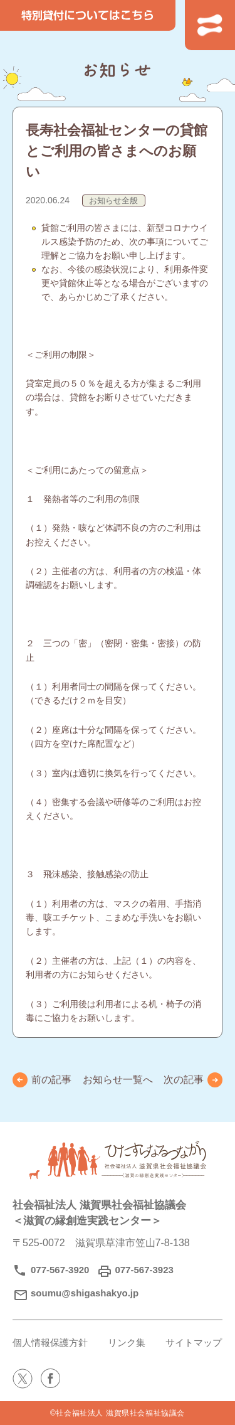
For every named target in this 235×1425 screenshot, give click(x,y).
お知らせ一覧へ (118, 1079)
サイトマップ (193, 1342)
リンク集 (126, 1342)
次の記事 (184, 1079)
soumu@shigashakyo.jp (84, 1293)
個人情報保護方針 (50, 1342)
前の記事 (51, 1079)
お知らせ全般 (113, 200)
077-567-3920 (60, 1269)
